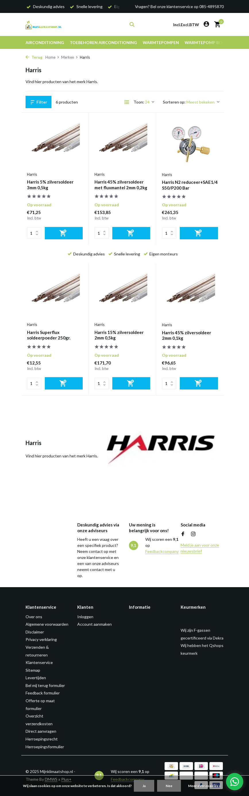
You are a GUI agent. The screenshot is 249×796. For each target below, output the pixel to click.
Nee (169, 786)
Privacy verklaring (41, 639)
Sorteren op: (174, 102)
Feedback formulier (43, 692)
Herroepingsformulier (45, 746)
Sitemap (33, 670)
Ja (144, 786)
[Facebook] (183, 534)
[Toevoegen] (64, 233)
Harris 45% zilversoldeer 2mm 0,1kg (186, 335)
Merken (69, 57)
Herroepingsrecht (42, 738)
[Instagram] (193, 534)
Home (52, 57)
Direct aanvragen (41, 731)
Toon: (139, 102)
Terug (34, 57)
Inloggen (85, 616)
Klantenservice (39, 662)
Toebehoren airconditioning (103, 42)
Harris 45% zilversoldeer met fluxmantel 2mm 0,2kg (120, 184)
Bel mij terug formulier (45, 685)
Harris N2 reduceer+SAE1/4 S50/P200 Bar (190, 185)
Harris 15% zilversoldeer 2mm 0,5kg (119, 335)
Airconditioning (45, 42)
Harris (32, 174)
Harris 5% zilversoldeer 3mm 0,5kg (50, 184)
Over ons (34, 616)
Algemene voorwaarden (47, 624)
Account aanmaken (94, 624)
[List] (126, 102)
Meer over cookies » (204, 786)
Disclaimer (35, 631)
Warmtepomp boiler (207, 42)
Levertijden (36, 677)
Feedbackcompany (162, 551)
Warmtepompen (161, 42)
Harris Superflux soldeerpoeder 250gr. (48, 335)
